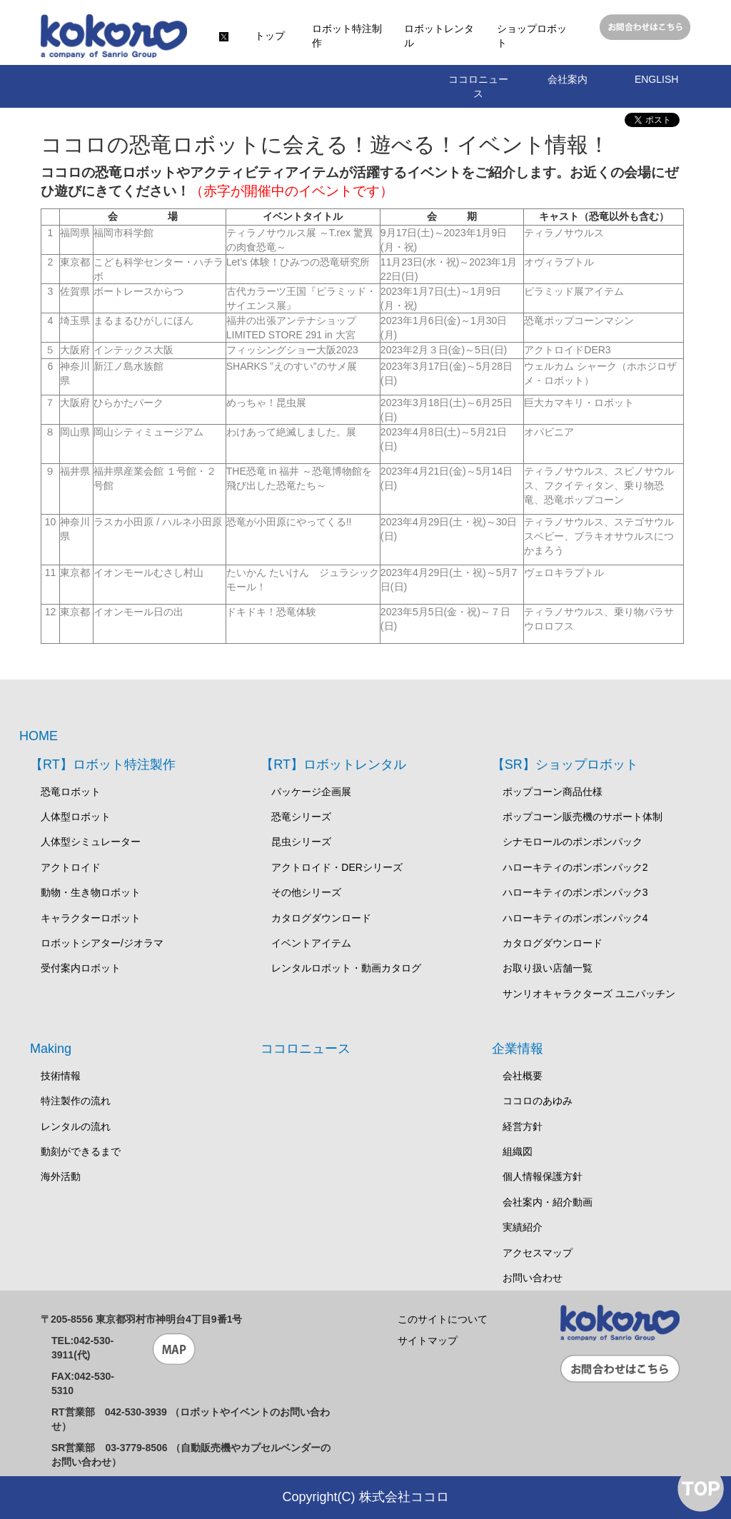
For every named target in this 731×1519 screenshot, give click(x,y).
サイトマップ (428, 1340)
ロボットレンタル (439, 36)
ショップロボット (532, 36)
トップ (270, 35)
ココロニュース (478, 86)
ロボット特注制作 (347, 36)
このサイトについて (443, 1319)
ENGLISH (656, 79)
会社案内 (568, 79)
